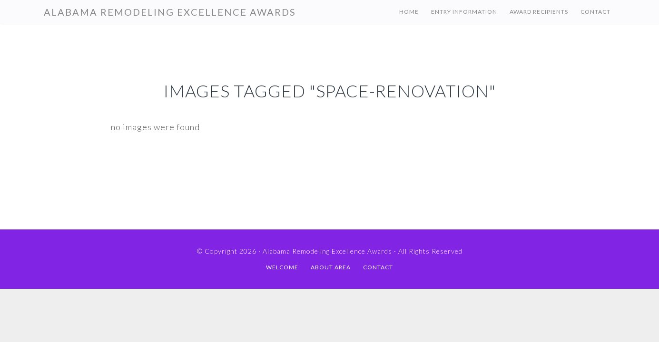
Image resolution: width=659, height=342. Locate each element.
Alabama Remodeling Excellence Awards (170, 12)
